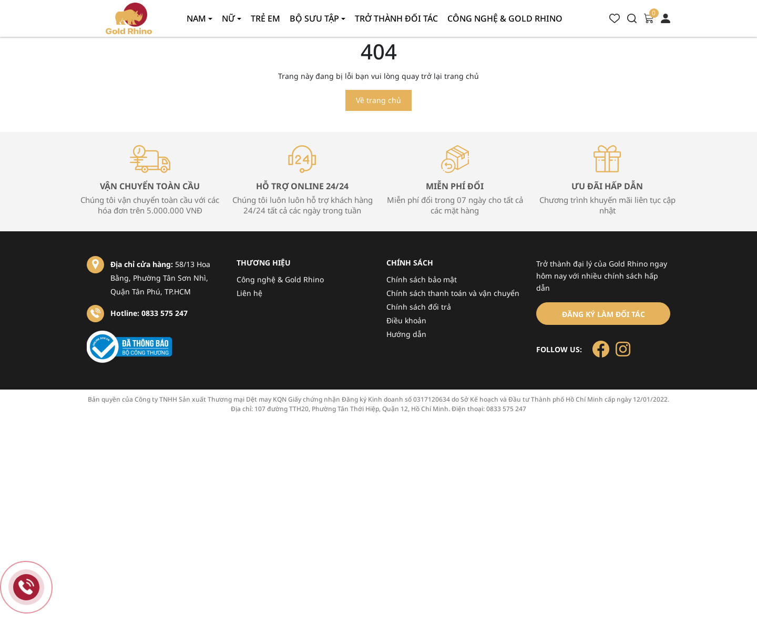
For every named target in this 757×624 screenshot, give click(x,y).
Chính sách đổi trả (418, 307)
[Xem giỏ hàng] (648, 18)
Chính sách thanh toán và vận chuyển (452, 293)
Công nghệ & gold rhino (504, 18)
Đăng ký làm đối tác (603, 314)
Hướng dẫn (406, 334)
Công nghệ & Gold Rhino (280, 279)
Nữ (229, 18)
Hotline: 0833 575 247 (149, 313)
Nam (197, 18)
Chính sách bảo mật (421, 279)
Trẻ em (265, 18)
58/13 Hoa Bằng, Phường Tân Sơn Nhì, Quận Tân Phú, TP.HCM (160, 277)
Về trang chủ (378, 100)
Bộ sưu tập (315, 18)
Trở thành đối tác (396, 18)
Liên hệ (249, 293)
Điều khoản (406, 320)
